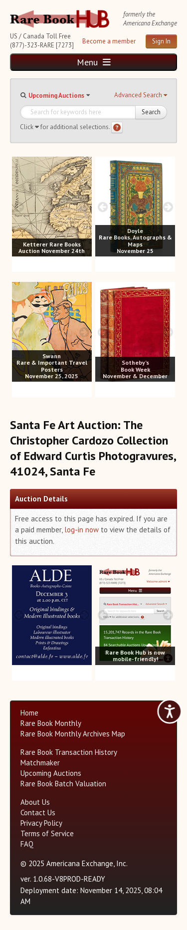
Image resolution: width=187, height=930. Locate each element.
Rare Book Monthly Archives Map (72, 733)
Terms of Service (47, 833)
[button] (140, 95)
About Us (35, 802)
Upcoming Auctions (56, 95)
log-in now (81, 529)
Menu (94, 62)
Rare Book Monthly (50, 723)
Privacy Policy (41, 823)
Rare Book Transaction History (68, 752)
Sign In (161, 41)
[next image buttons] (84, 207)
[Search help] (117, 127)
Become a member (109, 41)
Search (151, 112)
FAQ (26, 844)
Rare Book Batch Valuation (63, 783)
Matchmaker (40, 762)
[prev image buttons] (19, 207)
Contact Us (37, 812)
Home (29, 712)
